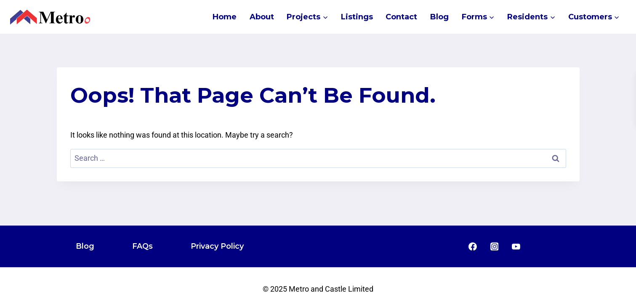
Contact (401, 16)
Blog (439, 16)
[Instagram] (494, 246)
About (262, 16)
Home (225, 16)
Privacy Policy (217, 246)
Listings (357, 16)
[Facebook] (472, 246)
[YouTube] (516, 246)
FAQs (142, 246)
